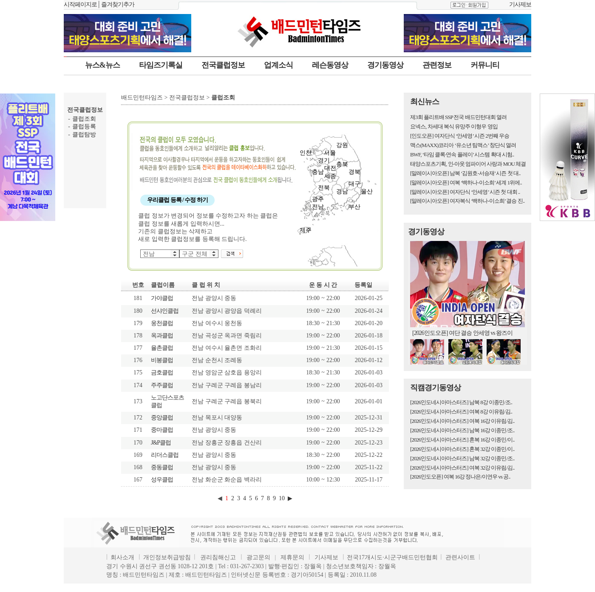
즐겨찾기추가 (117, 4)
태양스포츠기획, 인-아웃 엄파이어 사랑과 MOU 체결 (468, 164)
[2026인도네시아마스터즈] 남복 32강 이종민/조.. (462, 458)
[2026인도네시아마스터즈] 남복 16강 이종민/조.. (462, 430)
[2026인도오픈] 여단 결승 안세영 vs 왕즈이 (462, 333)
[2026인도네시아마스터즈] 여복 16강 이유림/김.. (462, 421)
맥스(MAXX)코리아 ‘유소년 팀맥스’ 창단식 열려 (463, 145)
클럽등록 (84, 126)
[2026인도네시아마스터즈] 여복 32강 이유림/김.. (462, 468)
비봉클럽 (162, 360)
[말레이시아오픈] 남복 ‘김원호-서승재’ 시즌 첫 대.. (465, 173)
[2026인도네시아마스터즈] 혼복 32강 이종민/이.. (462, 449)
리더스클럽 (164, 455)
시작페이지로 (80, 4)
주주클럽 (162, 385)
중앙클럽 (162, 417)
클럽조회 (84, 119)
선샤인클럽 (164, 311)
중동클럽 (162, 467)
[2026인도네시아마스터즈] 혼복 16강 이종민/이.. (462, 439)
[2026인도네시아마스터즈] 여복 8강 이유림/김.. (461, 411)
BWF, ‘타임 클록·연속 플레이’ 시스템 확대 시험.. (462, 154)
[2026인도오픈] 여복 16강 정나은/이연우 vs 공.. (460, 476)
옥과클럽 (162, 335)
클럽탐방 (84, 134)
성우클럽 (162, 479)
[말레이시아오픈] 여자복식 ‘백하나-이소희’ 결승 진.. (467, 201)
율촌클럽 (162, 348)
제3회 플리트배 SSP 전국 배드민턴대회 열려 (458, 117)
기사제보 (520, 4)
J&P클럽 (161, 442)
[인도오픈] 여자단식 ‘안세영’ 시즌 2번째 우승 (459, 136)
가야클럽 (162, 298)
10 (282, 498)
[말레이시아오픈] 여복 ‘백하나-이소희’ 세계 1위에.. (466, 182)
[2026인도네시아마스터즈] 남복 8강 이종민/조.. (461, 402)
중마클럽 (162, 430)
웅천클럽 (162, 323)
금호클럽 (162, 372)
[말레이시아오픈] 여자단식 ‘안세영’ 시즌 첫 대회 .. (465, 192)
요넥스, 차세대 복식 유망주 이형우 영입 (454, 126)
